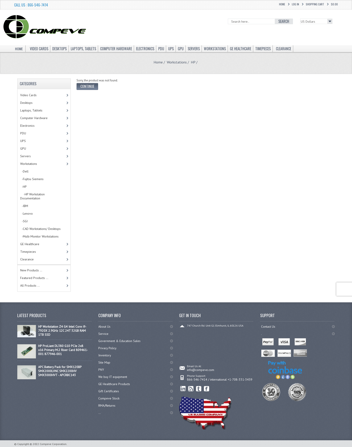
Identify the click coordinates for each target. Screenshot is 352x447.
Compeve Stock (108, 398)
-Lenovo (26, 214)
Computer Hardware (34, 118)
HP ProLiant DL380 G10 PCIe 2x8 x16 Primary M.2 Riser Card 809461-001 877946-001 (63, 350)
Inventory (104, 355)
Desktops (26, 103)
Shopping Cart (315, 4)
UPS (23, 141)
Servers (25, 156)
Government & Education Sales (119, 341)
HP (193, 62)
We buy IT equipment (112, 377)
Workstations (177, 62)
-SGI (24, 221)
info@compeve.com (200, 370)
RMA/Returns (106, 405)
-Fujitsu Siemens (32, 179)
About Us (104, 327)
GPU (23, 148)
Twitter (199, 389)
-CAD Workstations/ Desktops (40, 229)
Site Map (104, 362)
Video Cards (28, 95)
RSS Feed (191, 389)
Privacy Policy (107, 348)
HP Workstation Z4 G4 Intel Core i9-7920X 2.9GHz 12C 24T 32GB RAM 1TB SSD (62, 331)
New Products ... (31, 270)
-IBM (24, 206)
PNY (101, 370)
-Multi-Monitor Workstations (39, 236)
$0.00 (334, 4)
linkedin (183, 389)
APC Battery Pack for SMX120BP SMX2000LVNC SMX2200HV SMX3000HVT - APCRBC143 (59, 371)
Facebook (206, 389)
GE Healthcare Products (114, 384)
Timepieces (28, 252)
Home (282, 4)
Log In (295, 4)
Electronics (27, 126)
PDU (23, 133)
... (99, 413)
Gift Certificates (108, 391)
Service (103, 334)
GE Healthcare (29, 244)
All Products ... (30, 285)
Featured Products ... (34, 278)
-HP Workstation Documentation (32, 196)
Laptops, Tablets (31, 110)
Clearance (27, 259)
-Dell (24, 171)
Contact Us (268, 327)
